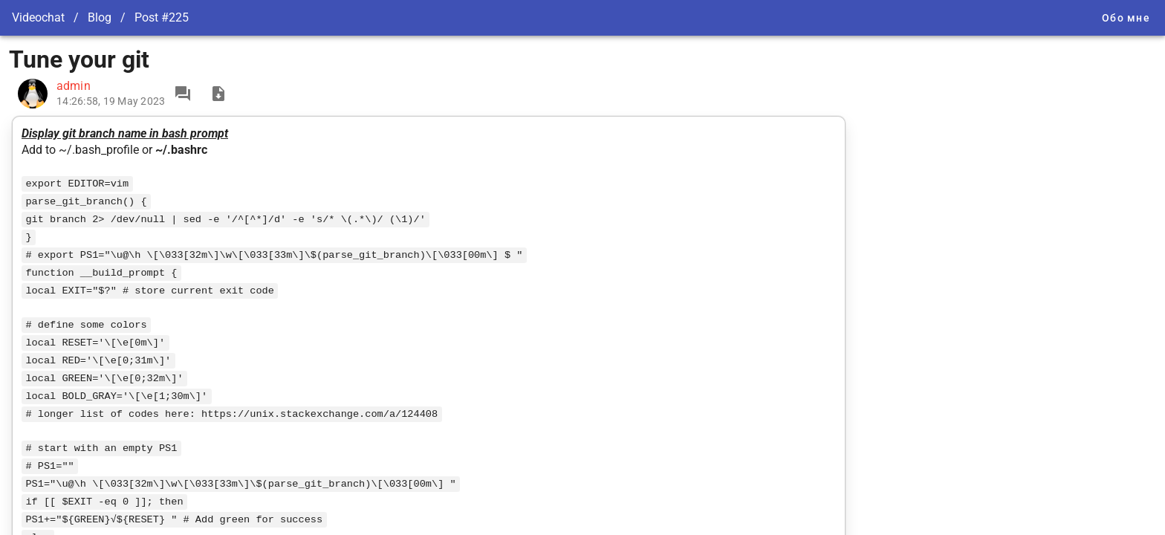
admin (73, 86)
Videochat (38, 17)
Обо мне (1126, 18)
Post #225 (161, 17)
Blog (99, 17)
